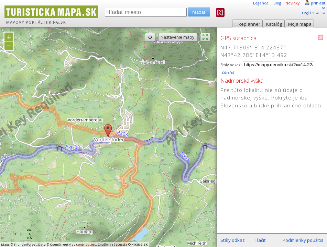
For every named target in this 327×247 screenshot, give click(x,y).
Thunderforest (25, 244)
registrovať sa (313, 12)
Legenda (261, 3)
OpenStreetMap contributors (73, 244)
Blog (277, 3)
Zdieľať (227, 72)
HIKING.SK (55, 22)
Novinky (292, 3)
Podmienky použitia (303, 240)
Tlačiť (260, 240)
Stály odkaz (232, 240)
